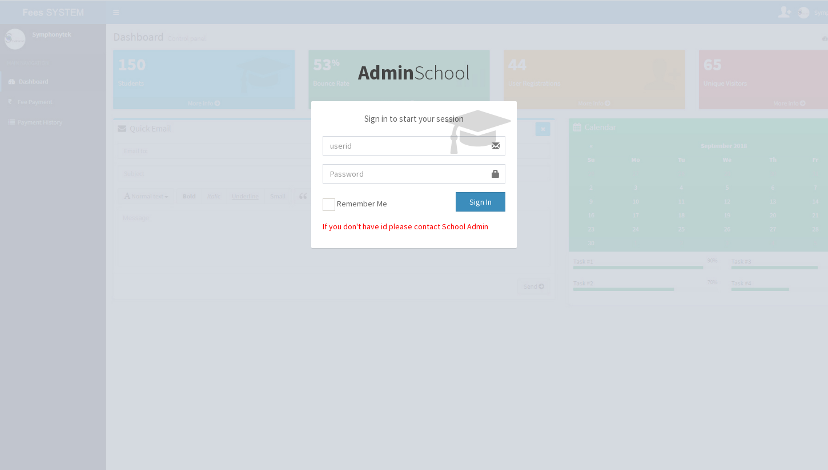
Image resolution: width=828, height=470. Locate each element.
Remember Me (355, 204)
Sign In (480, 202)
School (414, 72)
